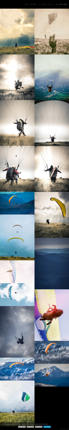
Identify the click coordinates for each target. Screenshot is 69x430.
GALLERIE (33, 4)
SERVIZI (50, 4)
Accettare (47, 426)
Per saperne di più (22, 426)
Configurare (30, 426)
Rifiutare (39, 426)
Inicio (27, 4)
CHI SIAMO (42, 4)
